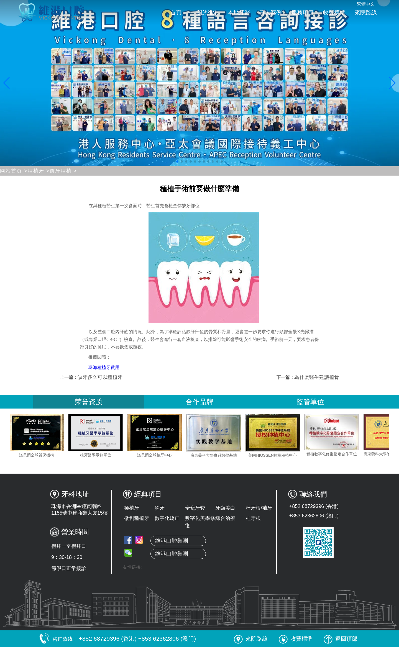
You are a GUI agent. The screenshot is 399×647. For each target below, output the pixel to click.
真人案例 (271, 12)
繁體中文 (366, 4)
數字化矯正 (167, 518)
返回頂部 (340, 639)
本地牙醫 (239, 12)
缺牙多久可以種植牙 (100, 377)
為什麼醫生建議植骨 (316, 377)
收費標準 (334, 12)
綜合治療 (225, 518)
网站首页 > (14, 171)
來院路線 (366, 12)
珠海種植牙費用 (103, 367)
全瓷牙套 (195, 508)
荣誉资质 (89, 401)
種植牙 (131, 508)
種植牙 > (39, 171)
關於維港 (207, 12)
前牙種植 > (63, 171)
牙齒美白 (225, 508)
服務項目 (302, 12)
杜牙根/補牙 (259, 508)
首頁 (175, 12)
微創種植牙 (136, 518)
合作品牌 (199, 401)
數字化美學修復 (200, 521)
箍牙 (160, 508)
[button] (177, 161)
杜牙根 (253, 518)
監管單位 (310, 401)
